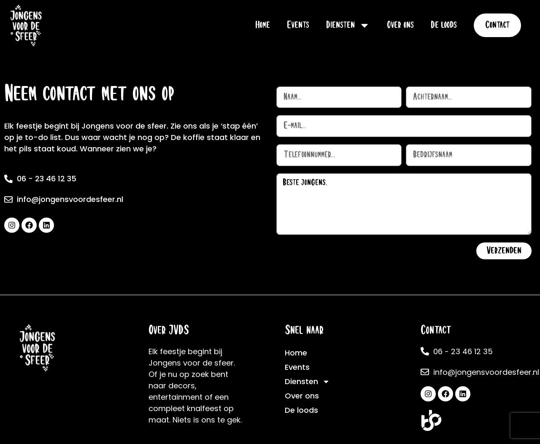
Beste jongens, (404, 204)
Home (262, 25)
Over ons (400, 25)
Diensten (348, 25)
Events (298, 25)
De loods (444, 25)
